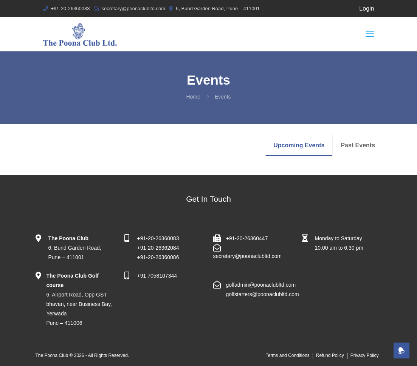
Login (366, 8)
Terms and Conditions (288, 355)
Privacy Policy (364, 355)
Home (193, 97)
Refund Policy (330, 355)
